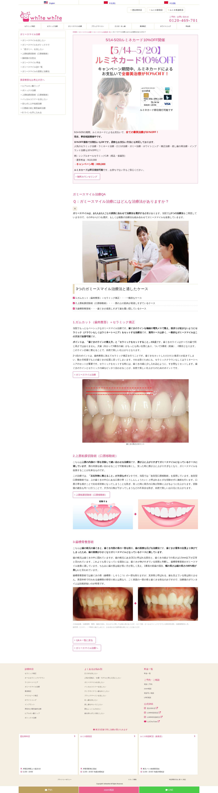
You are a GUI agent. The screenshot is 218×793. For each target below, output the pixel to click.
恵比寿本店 (136, 10)
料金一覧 (147, 673)
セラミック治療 (52, 26)
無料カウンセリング (87, 177)
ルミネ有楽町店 (175, 10)
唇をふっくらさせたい (92, 709)
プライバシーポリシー (64, 779)
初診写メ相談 (149, 693)
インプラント (30, 704)
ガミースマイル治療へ (87, 648)
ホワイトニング (165, 26)
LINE (169, 790)
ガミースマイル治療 (75, 26)
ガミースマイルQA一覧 (32, 67)
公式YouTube (152, 721)
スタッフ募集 (132, 779)
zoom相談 (147, 689)
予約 (48, 790)
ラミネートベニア (31, 682)
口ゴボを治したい (91, 673)
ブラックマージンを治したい (95, 696)
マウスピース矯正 (31, 696)
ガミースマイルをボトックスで (35, 45)
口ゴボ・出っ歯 (120, 26)
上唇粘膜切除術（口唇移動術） (91, 495)
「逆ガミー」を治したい (33, 49)
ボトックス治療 (29, 90)
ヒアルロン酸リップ (31, 86)
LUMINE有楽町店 (153, 717)
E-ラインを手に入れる (32, 112)
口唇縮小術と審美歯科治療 (34, 108)
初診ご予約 (148, 684)
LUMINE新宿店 (152, 712)
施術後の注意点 (29, 58)
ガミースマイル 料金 (31, 62)
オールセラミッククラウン (35, 678)
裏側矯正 (143, 26)
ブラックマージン (97, 26)
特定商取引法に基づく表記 (177, 779)
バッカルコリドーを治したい (35, 99)
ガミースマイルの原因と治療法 (35, 71)
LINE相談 (147, 698)
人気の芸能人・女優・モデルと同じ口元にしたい (102, 678)
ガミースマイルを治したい (34, 40)
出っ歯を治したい (91, 700)
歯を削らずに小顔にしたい (94, 713)
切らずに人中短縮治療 (32, 104)
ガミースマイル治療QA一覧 (102, 32)
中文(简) (108, 2)
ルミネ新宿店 (156, 10)
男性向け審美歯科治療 (33, 709)
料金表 (188, 26)
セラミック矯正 (29, 26)
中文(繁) (169, 2)
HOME (75, 32)
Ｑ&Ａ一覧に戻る (84, 640)
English (49, 2)
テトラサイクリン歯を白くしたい (96, 691)
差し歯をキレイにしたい (93, 704)
